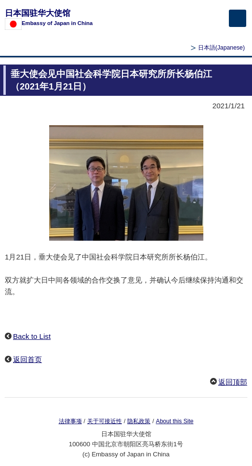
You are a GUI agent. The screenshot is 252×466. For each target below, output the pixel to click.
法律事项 (70, 421)
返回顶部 (232, 382)
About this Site (175, 421)
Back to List (32, 336)
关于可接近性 (104, 421)
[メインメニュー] (237, 18)
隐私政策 (138, 421)
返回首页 (27, 359)
